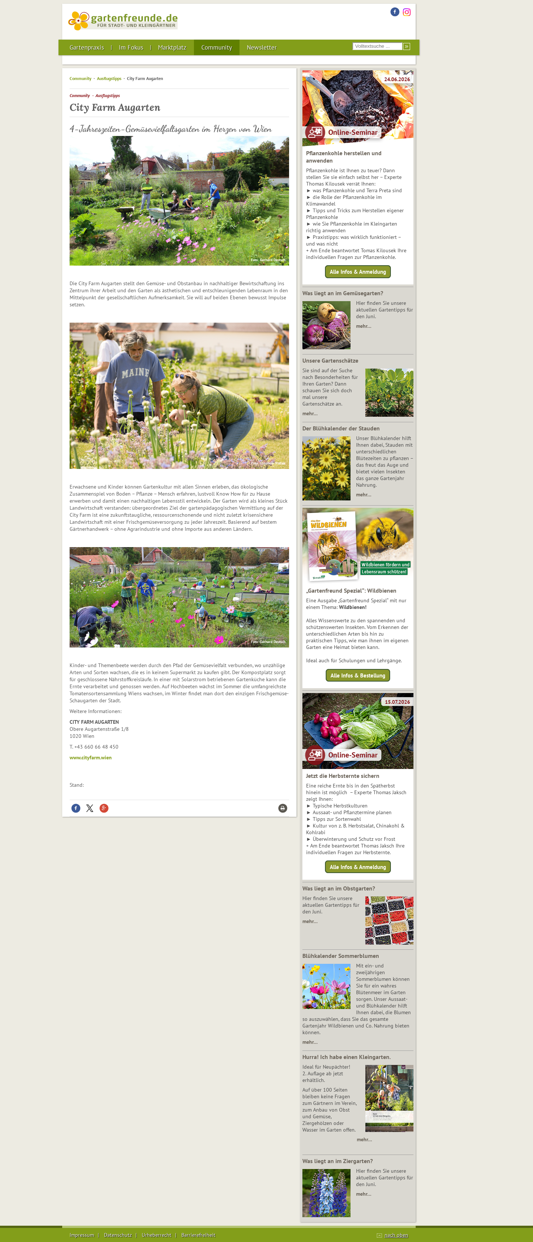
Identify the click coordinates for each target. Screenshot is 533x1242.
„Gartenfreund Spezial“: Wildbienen (351, 590)
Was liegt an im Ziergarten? (337, 1161)
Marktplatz (172, 47)
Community (216, 47)
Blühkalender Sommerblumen (340, 955)
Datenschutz (118, 1235)
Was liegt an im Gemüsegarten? (342, 293)
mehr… (363, 326)
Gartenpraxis (87, 47)
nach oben (396, 1235)
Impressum (82, 1235)
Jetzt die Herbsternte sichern (342, 775)
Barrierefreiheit (198, 1235)
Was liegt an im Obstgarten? (338, 888)
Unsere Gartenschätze (330, 360)
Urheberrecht (156, 1235)
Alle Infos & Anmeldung (358, 271)
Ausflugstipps (109, 78)
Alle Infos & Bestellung (358, 675)
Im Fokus (131, 47)
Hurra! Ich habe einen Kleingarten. (346, 1056)
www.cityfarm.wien (91, 757)
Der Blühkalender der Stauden (341, 428)
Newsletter (262, 47)
